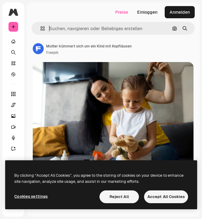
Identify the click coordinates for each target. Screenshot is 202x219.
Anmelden (180, 12)
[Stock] (13, 63)
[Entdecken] (13, 74)
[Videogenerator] (13, 127)
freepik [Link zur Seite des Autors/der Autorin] (52, 52)
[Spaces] (13, 105)
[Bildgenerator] (13, 116)
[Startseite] (13, 41)
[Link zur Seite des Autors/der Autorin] (38, 48)
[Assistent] (13, 149)
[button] (40, 28)
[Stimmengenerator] (13, 138)
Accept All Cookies (166, 196)
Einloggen (147, 12)
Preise (121, 12)
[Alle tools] (13, 94)
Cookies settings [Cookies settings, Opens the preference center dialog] (31, 196)
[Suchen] (13, 52)
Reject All (119, 196)
